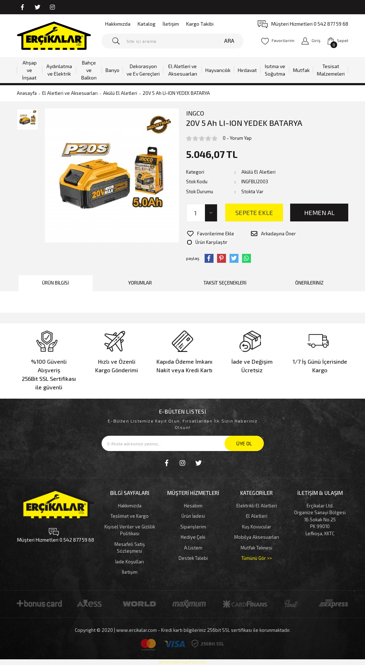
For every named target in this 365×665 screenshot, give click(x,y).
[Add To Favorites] (209, 232)
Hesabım (193, 495)
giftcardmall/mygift (175, 651)
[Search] (173, 41)
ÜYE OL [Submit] (244, 433)
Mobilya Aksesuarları (256, 527)
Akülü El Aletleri (258, 172)
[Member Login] (311, 41)
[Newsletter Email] (183, 433)
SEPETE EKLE (254, 212)
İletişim (171, 24)
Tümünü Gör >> (256, 548)
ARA (229, 40)
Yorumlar (140, 273)
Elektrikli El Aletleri (256, 495)
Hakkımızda (117, 24)
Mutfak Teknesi (256, 537)
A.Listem (193, 537)
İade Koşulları (129, 551)
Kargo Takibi (200, 24)
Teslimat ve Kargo (129, 505)
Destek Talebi (193, 548)
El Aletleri (256, 505)
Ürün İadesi (193, 505)
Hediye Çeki (193, 527)
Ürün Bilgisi (55, 273)
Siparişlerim (193, 516)
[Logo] (54, 35)
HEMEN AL (319, 212)
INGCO (195, 113)
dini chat (199, 651)
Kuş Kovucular (256, 516)
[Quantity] (202, 213)
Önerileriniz (309, 273)
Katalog (146, 24)
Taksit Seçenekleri (225, 273)
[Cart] (338, 41)
